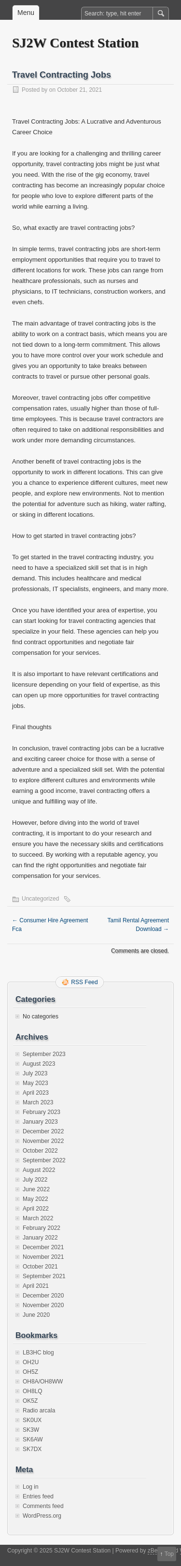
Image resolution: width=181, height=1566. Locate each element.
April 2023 (36, 1092)
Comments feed (43, 1506)
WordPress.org (42, 1515)
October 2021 (40, 1266)
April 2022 (36, 1208)
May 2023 (35, 1083)
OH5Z (30, 1371)
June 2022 (36, 1189)
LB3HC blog (38, 1352)
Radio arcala (39, 1410)
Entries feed (38, 1496)
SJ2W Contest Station (75, 42)
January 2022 (40, 1237)
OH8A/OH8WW (43, 1381)
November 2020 (43, 1305)
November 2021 (43, 1257)
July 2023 (35, 1073)
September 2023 (44, 1054)
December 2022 (43, 1131)
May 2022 (35, 1199)
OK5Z (30, 1400)
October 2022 (40, 1150)
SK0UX (32, 1420)
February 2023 (41, 1112)
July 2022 (35, 1179)
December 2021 (43, 1247)
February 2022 (41, 1228)
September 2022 (44, 1160)
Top (169, 1554)
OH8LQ (32, 1391)
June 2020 (36, 1315)
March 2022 (38, 1218)
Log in (31, 1486)
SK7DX (32, 1449)
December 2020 (43, 1295)
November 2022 (43, 1141)
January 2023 (40, 1121)
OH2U (31, 1362)
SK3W (31, 1429)
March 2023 (38, 1102)
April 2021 (36, 1286)
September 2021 (44, 1276)
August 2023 (39, 1063)
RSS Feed (84, 982)
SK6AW (33, 1439)
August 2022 (39, 1170)
